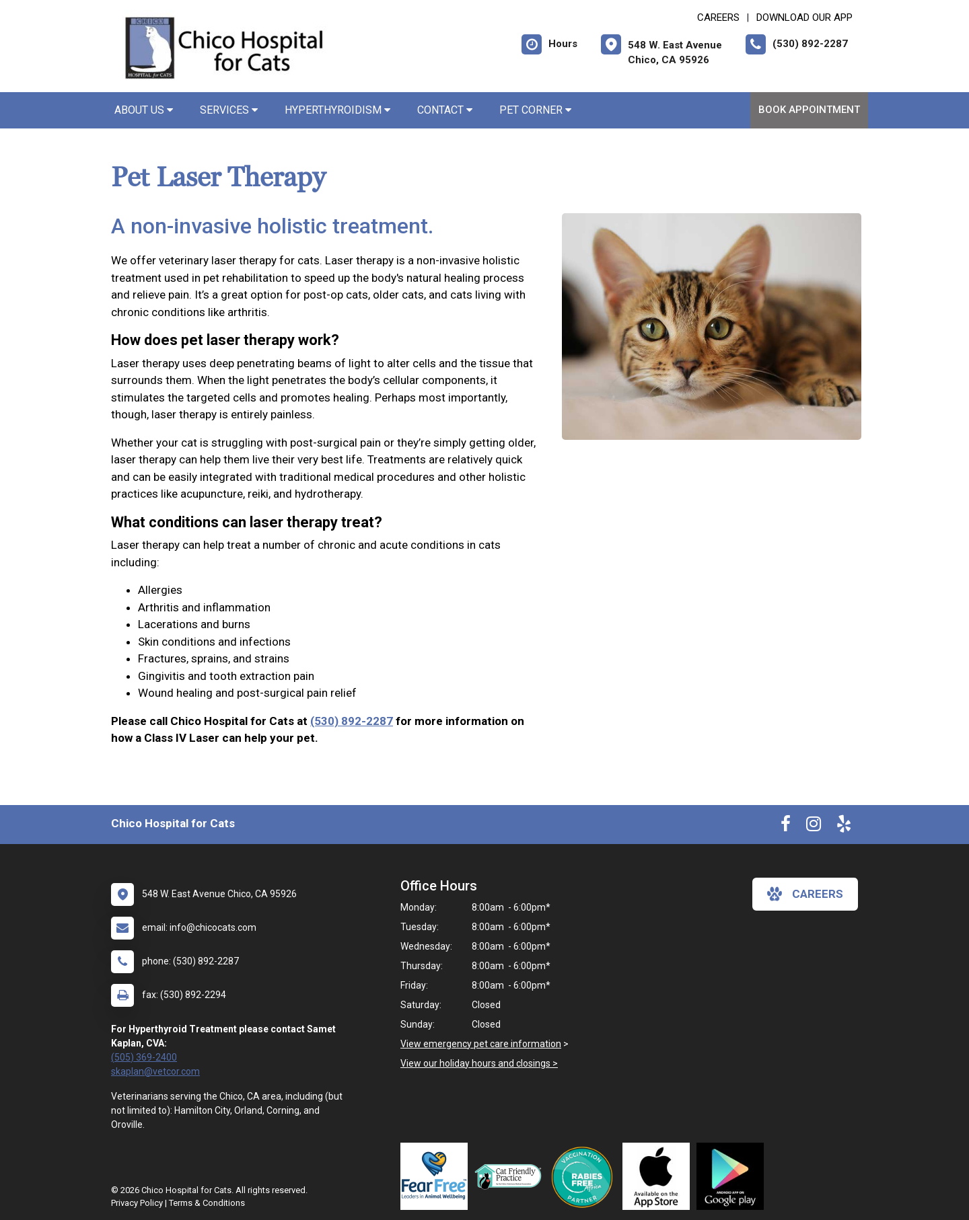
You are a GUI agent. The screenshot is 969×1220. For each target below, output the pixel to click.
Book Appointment (809, 110)
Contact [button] (444, 110)
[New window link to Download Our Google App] (733, 1176)
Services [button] (229, 110)
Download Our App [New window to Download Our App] (804, 17)
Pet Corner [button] (535, 110)
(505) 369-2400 (144, 1057)
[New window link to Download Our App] (659, 1176)
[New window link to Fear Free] (437, 1176)
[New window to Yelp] (844, 826)
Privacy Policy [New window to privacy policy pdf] (137, 1203)
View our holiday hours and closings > (479, 1063)
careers (805, 893)
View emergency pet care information (480, 1043)
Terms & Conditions (207, 1203)
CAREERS (718, 17)
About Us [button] (143, 110)
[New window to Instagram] (813, 826)
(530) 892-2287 (351, 721)
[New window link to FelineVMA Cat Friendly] (511, 1176)
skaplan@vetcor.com (155, 1071)
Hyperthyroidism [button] (337, 110)
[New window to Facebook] (785, 826)
